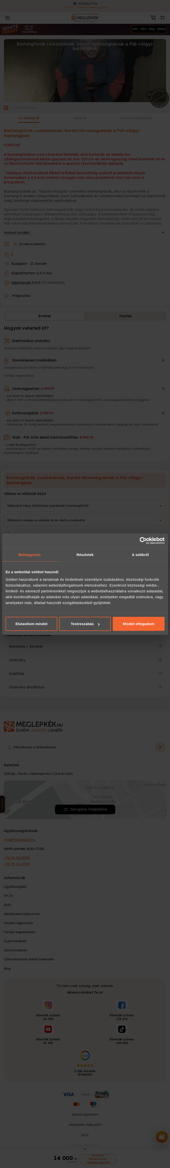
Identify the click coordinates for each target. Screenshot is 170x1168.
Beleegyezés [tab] (29, 554)
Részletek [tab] (84, 554)
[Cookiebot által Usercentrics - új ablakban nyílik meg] (143, 540)
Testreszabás (85, 624)
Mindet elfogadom (138, 624)
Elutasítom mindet (31, 624)
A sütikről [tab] (140, 554)
